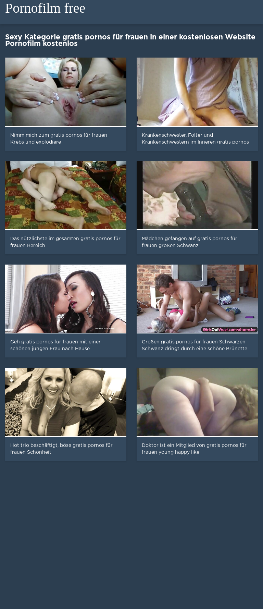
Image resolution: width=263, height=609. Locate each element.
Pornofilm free (45, 8)
